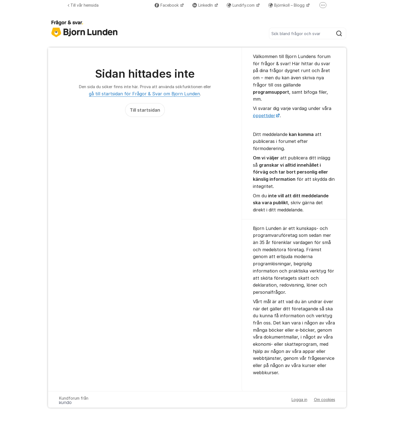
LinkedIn (203, 5)
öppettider (264, 115)
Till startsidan (145, 110)
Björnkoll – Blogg (287, 5)
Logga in (299, 399)
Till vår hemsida (83, 5)
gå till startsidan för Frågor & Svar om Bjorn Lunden (144, 93)
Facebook (167, 5)
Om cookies (324, 399)
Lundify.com (241, 5)
